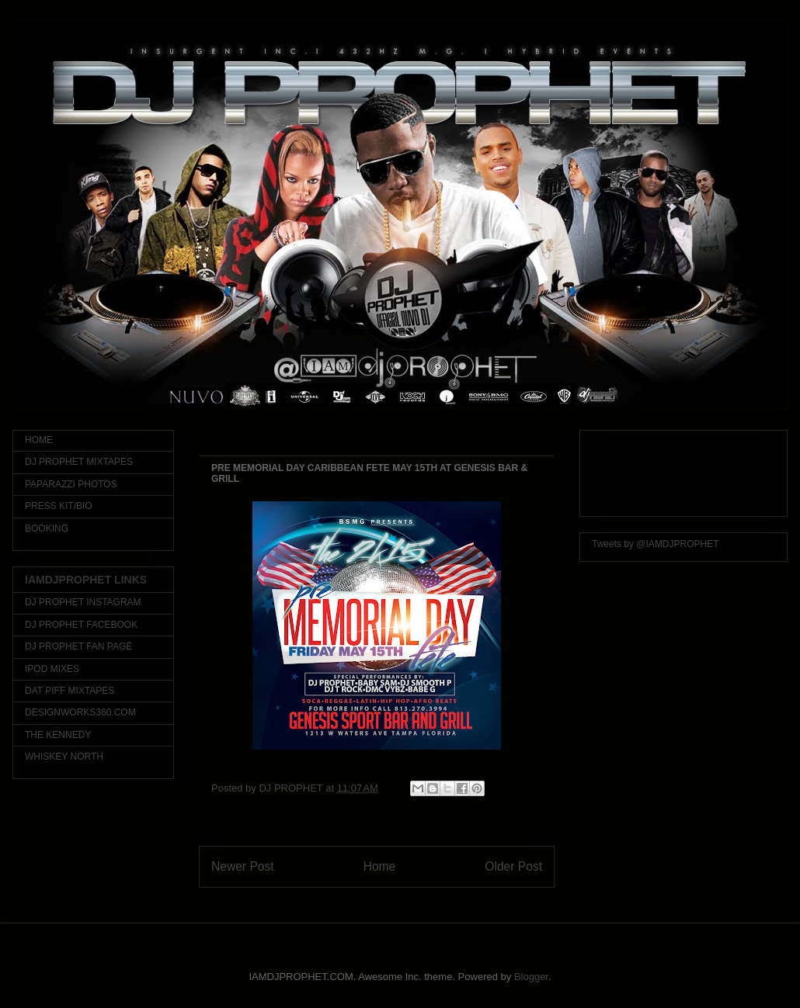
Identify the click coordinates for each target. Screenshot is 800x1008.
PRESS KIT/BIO (58, 506)
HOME (39, 440)
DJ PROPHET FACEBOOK (81, 624)
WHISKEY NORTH (64, 756)
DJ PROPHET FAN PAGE (78, 646)
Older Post (513, 866)
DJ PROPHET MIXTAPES (79, 461)
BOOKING (46, 528)
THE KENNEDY (58, 734)
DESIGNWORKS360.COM (80, 712)
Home (379, 866)
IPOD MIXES (52, 668)
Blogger (531, 976)
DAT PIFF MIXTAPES (69, 690)
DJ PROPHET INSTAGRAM (83, 602)
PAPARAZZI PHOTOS (71, 484)
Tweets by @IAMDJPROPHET (655, 544)
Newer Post (242, 866)
